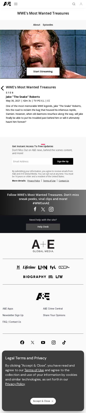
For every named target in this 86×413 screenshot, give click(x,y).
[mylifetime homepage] (29, 268)
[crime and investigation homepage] (51, 278)
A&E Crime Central (53, 308)
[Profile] (81, 4)
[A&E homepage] (43, 296)
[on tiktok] (64, 342)
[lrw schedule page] (59, 278)
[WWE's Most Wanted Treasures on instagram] (51, 209)
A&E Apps (8, 308)
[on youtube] (43, 342)
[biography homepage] (34, 278)
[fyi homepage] (53, 268)
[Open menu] (16, 4)
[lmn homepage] (43, 268)
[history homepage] (18, 268)
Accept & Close (43, 400)
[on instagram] (54, 342)
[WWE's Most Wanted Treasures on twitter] (43, 209)
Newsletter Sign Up (13, 315)
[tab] (37, 25)
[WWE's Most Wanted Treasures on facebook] (35, 209)
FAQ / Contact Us (12, 321)
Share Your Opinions (54, 315)
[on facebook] (22, 342)
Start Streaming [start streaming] (43, 71)
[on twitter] (33, 342)
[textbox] (32, 161)
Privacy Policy (33, 180)
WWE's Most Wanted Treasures (43, 13)
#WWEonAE (41, 203)
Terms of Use (49, 180)
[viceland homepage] (64, 268)
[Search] (73, 4)
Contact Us (64, 180)
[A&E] (7, 4)
